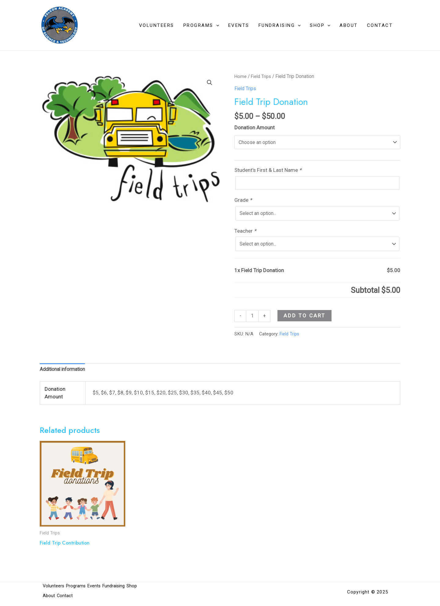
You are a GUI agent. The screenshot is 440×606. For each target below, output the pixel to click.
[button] (209, 82)
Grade (243, 202)
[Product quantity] (253, 320)
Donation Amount (254, 127)
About (348, 25)
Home (240, 76)
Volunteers (156, 25)
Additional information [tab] (66, 375)
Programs (201, 25)
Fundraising (279, 25)
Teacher (245, 234)
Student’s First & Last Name (268, 171)
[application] (216, 25)
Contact (380, 25)
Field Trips (262, 76)
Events (238, 25)
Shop (320, 25)
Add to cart (305, 320)
